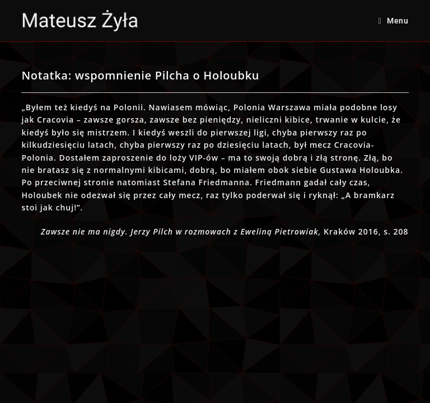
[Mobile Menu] (393, 20)
